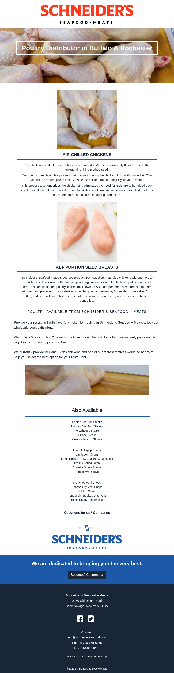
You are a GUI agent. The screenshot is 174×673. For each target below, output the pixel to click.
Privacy (71, 656)
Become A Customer (87, 574)
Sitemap (102, 656)
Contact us (101, 512)
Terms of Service (86, 656)
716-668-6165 (92, 642)
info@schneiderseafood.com (86, 637)
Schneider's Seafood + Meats (91, 668)
